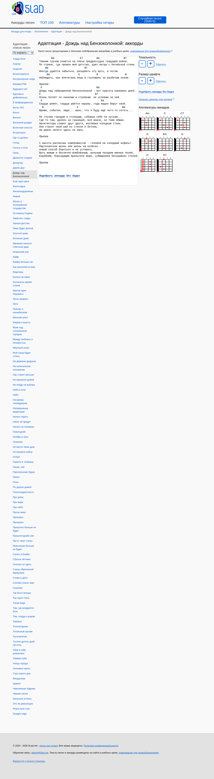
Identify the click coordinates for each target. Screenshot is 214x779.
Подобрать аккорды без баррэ (59, 175)
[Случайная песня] (150, 20)
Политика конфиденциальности (101, 745)
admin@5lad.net (39, 752)
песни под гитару (48, 745)
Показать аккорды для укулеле (155, 99)
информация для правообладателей (150, 51)
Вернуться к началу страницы (29, 761)
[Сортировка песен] (23, 52)
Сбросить (161, 64)
